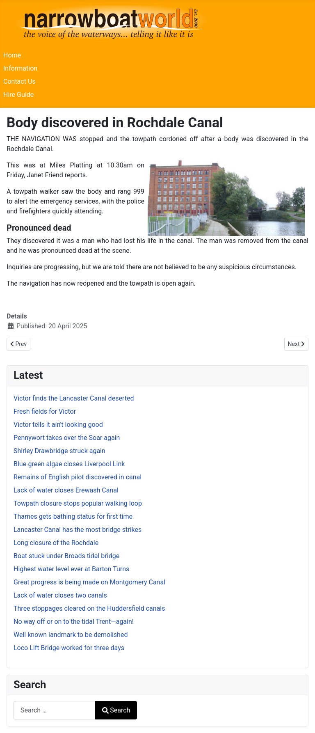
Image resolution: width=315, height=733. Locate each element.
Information (20, 68)
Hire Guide (18, 94)
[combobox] (55, 710)
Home (12, 55)
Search (116, 710)
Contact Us (19, 81)
